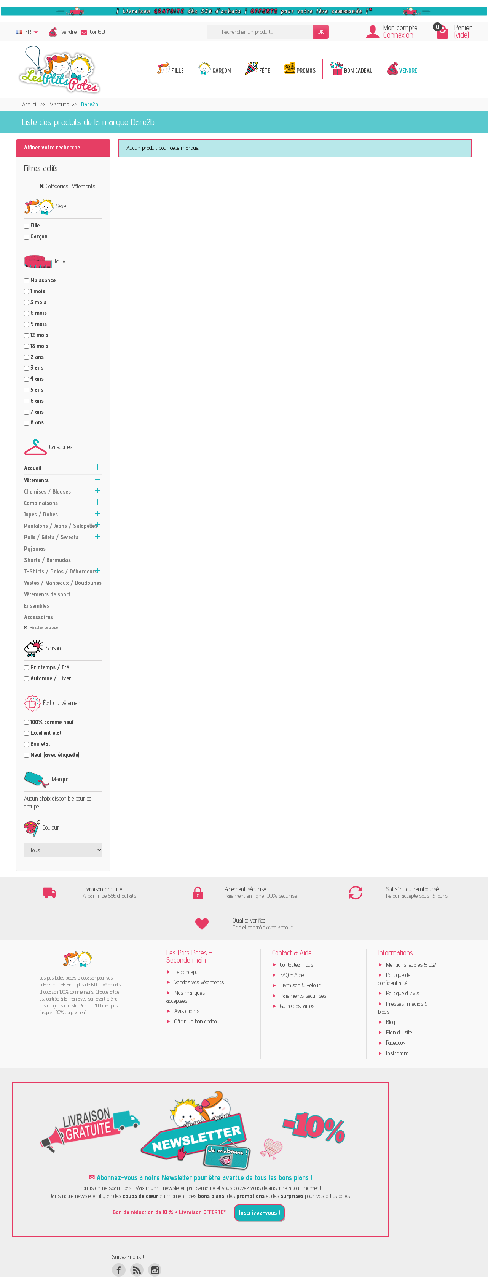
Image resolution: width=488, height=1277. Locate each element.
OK (321, 31)
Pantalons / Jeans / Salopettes (60, 525)
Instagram (397, 1022)
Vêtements (36, 480)
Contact (93, 31)
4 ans (37, 378)
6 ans (37, 400)
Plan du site (399, 1002)
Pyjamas (35, 548)
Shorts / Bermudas (47, 560)
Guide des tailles (297, 976)
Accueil (32, 468)
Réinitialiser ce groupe (43, 627)
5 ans (36, 389)
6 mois (38, 312)
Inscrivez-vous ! (259, 1182)
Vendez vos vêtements (199, 952)
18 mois (39, 345)
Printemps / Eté (49, 667)
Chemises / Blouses (47, 491)
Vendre (69, 31)
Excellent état (46, 732)
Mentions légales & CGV (411, 934)
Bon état (40, 743)
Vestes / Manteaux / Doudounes (63, 582)
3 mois (38, 302)
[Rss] (137, 1239)
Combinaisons (41, 503)
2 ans (37, 357)
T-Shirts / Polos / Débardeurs (60, 571)
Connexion (398, 35)
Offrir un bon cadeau (197, 991)
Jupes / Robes (41, 514)
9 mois (38, 323)
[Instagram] (154, 1239)
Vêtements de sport (47, 594)
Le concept (185, 941)
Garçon (39, 236)
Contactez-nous (296, 934)
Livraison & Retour (300, 955)
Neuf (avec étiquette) (54, 754)
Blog (390, 991)
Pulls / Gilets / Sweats (51, 537)
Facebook (395, 1012)
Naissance (43, 280)
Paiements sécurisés (303, 965)
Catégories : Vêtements (70, 186)
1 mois (37, 291)
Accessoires (38, 617)
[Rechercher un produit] (260, 32)
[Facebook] (118, 1239)
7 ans (37, 411)
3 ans (36, 367)
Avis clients (186, 980)
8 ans (37, 422)
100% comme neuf (52, 722)
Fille (35, 225)
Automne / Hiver (50, 678)
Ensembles (36, 605)
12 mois (39, 334)
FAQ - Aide (292, 944)
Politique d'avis (402, 963)
